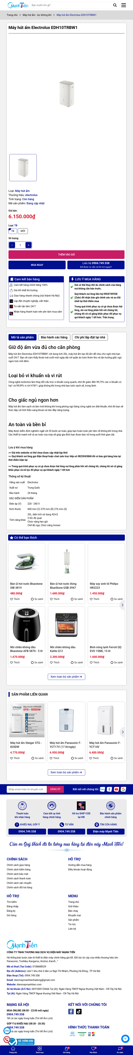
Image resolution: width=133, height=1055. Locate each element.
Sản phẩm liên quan (29, 694)
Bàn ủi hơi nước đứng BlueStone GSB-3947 (63, 585)
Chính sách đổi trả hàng (19, 887)
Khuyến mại (74, 915)
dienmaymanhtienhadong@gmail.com (34, 980)
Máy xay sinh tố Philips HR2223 (104, 585)
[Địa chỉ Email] (35, 789)
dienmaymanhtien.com (29, 984)
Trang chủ (73, 902)
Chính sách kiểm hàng (18, 869)
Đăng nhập (12, 906)
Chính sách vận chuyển (19, 883)
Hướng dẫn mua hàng (79, 865)
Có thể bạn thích (23, 537)
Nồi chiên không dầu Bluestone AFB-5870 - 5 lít (26, 649)
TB (12, 231)
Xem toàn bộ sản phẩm (66, 676)
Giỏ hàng (11, 915)
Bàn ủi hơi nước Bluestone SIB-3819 (26, 585)
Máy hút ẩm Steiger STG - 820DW (26, 744)
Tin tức (72, 924)
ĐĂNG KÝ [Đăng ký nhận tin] (55, 789)
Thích (15, 599)
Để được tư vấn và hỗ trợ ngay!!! (96, 264)
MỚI (23, 231)
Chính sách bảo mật (17, 874)
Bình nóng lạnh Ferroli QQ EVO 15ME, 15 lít (105, 649)
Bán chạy (73, 911)
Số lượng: (13, 238)
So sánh (37, 599)
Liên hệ (72, 928)
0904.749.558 (27, 831)
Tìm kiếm (12, 902)
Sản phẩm (73, 919)
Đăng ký (11, 911)
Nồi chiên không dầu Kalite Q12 (62, 649)
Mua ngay (37, 265)
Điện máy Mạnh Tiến (105, 831)
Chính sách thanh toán (19, 878)
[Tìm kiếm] (115, 5)
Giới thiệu (73, 906)
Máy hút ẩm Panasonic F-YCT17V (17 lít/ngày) (65, 744)
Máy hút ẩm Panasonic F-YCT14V (105, 744)
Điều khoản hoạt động (80, 869)
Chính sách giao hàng (18, 865)
